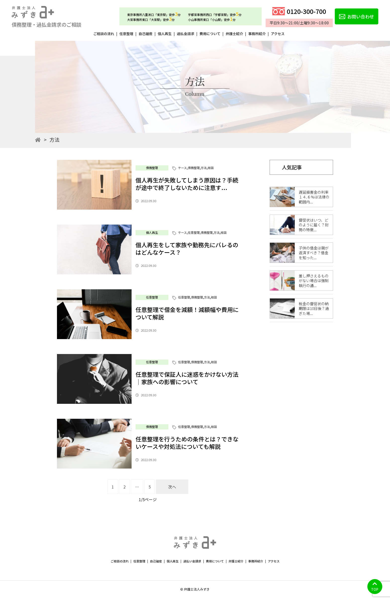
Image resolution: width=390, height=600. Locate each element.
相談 (211, 168)
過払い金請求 (192, 561)
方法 (204, 168)
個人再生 (165, 33)
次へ (172, 487)
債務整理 (152, 168)
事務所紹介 (257, 33)
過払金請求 (185, 33)
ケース (182, 168)
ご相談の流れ (103, 33)
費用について (209, 33)
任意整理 (126, 33)
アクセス (278, 33)
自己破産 (145, 33)
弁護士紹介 (234, 33)
